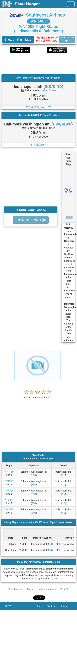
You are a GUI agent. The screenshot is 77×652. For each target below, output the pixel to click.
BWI (34, 475)
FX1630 (9, 481)
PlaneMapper (15, 589)
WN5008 (8, 490)
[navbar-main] (71, 4)
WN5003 (64, 589)
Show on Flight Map (18, 39)
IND (63, 475)
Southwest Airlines (45, 15)
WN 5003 (38, 21)
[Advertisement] (35, 63)
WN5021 (8, 500)
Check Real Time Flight (30, 220)
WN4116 (8, 471)
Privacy (66, 606)
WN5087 (8, 509)
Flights (29, 589)
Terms (42, 606)
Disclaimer (54, 606)
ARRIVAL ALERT (67, 39)
